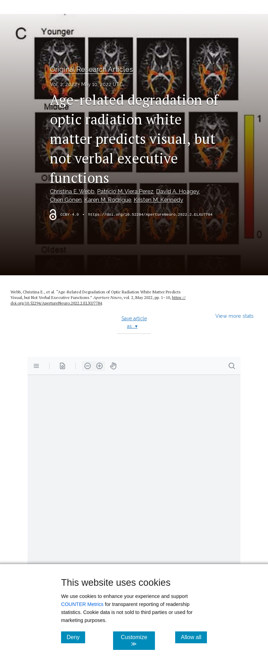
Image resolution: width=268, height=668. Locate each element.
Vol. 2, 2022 (63, 84)
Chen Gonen (66, 200)
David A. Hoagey (177, 191)
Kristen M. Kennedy (158, 200)
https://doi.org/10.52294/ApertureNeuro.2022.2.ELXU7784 (150, 215)
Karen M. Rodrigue (107, 200)
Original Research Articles (91, 69)
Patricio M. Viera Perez (125, 191)
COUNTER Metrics (82, 604)
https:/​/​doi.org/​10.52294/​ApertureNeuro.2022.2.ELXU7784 (98, 300)
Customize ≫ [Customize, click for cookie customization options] (138, 640)
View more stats (234, 316)
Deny (76, 637)
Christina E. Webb (72, 191)
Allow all (194, 637)
